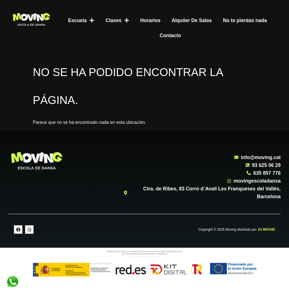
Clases (117, 20)
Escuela (81, 20)
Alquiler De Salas (192, 20)
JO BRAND (266, 229)
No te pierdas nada (245, 20)
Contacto (170, 35)
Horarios (150, 20)
